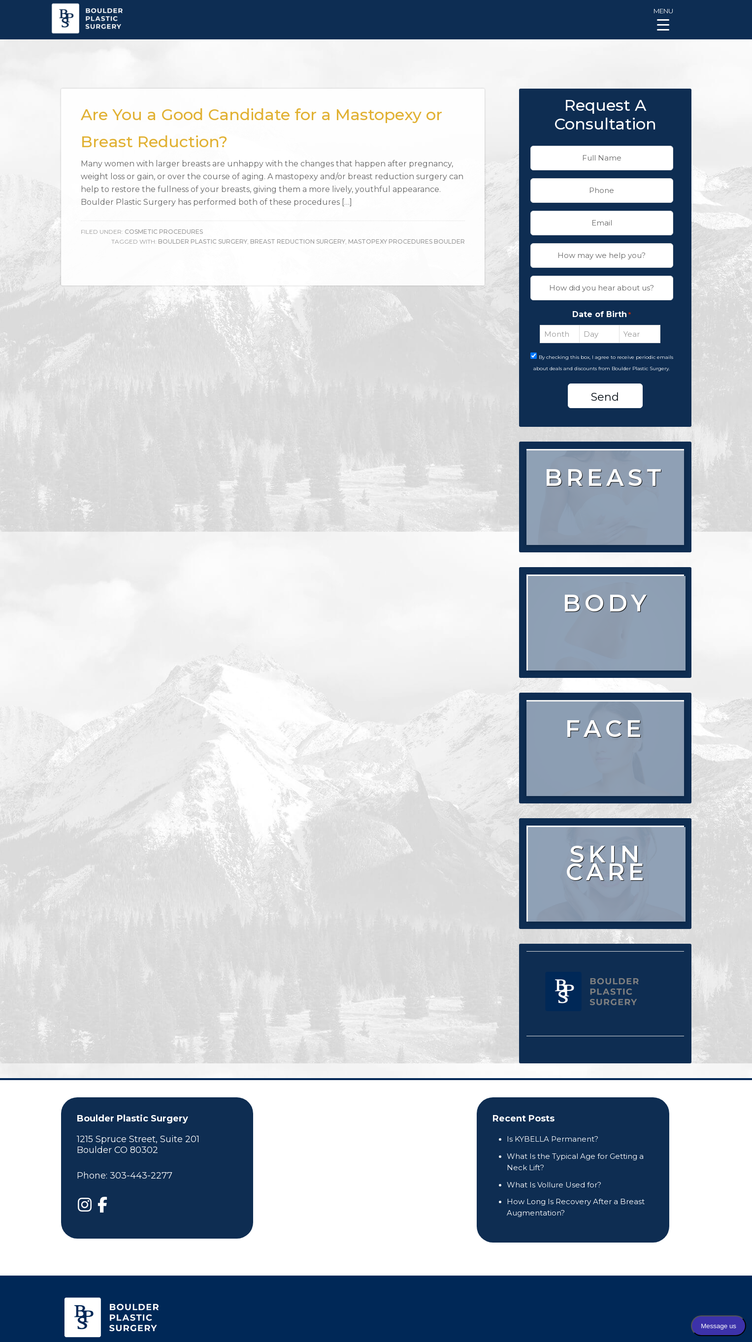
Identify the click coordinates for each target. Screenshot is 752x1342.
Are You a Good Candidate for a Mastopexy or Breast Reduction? (265, 125)
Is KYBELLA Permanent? (552, 1139)
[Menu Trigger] (663, 18)
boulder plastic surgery (202, 241)
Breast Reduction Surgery (297, 241)
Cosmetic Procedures (164, 231)
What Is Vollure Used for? (554, 1184)
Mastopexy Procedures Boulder (406, 241)
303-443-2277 (141, 1175)
